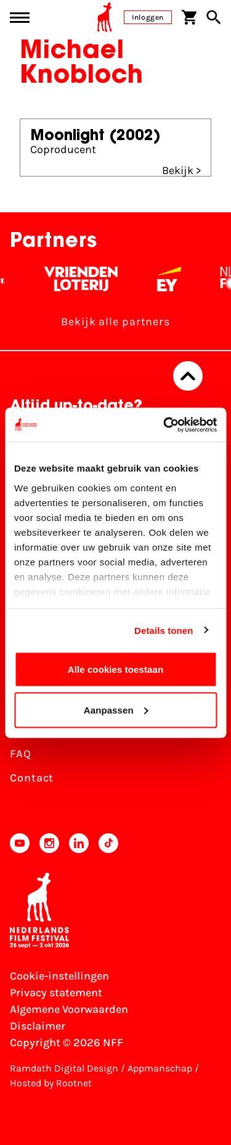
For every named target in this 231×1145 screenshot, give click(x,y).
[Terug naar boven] (188, 376)
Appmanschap (160, 1068)
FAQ (20, 753)
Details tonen (163, 630)
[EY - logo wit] (175, 279)
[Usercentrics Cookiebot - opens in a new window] (164, 425)
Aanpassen (116, 709)
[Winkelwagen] (189, 17)
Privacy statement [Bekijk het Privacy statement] (56, 992)
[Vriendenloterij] (87, 279)
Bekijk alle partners (115, 321)
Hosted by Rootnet (51, 1083)
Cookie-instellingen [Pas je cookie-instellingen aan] (59, 976)
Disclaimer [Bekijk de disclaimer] (37, 1026)
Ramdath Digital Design (64, 1068)
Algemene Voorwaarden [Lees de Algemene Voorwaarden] (69, 1009)
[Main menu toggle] (20, 17)
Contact (32, 778)
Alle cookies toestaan (116, 669)
